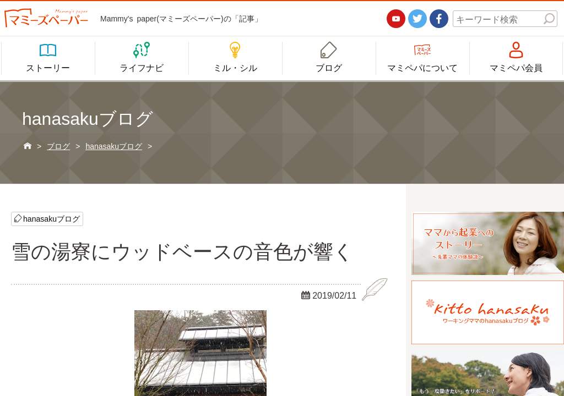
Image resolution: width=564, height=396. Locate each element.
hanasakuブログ (51, 218)
